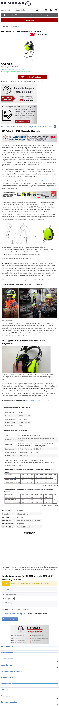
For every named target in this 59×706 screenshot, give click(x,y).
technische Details (17, 126)
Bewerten (15, 81)
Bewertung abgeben (10, 619)
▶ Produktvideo (37, 126)
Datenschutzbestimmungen (14, 614)
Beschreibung (5, 126)
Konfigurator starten (29, 20)
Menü (5, 9)
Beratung (28, 126)
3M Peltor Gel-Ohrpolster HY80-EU (37, 400)
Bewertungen (49, 126)
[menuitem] (5, 10)
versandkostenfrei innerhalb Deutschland (12, 69)
